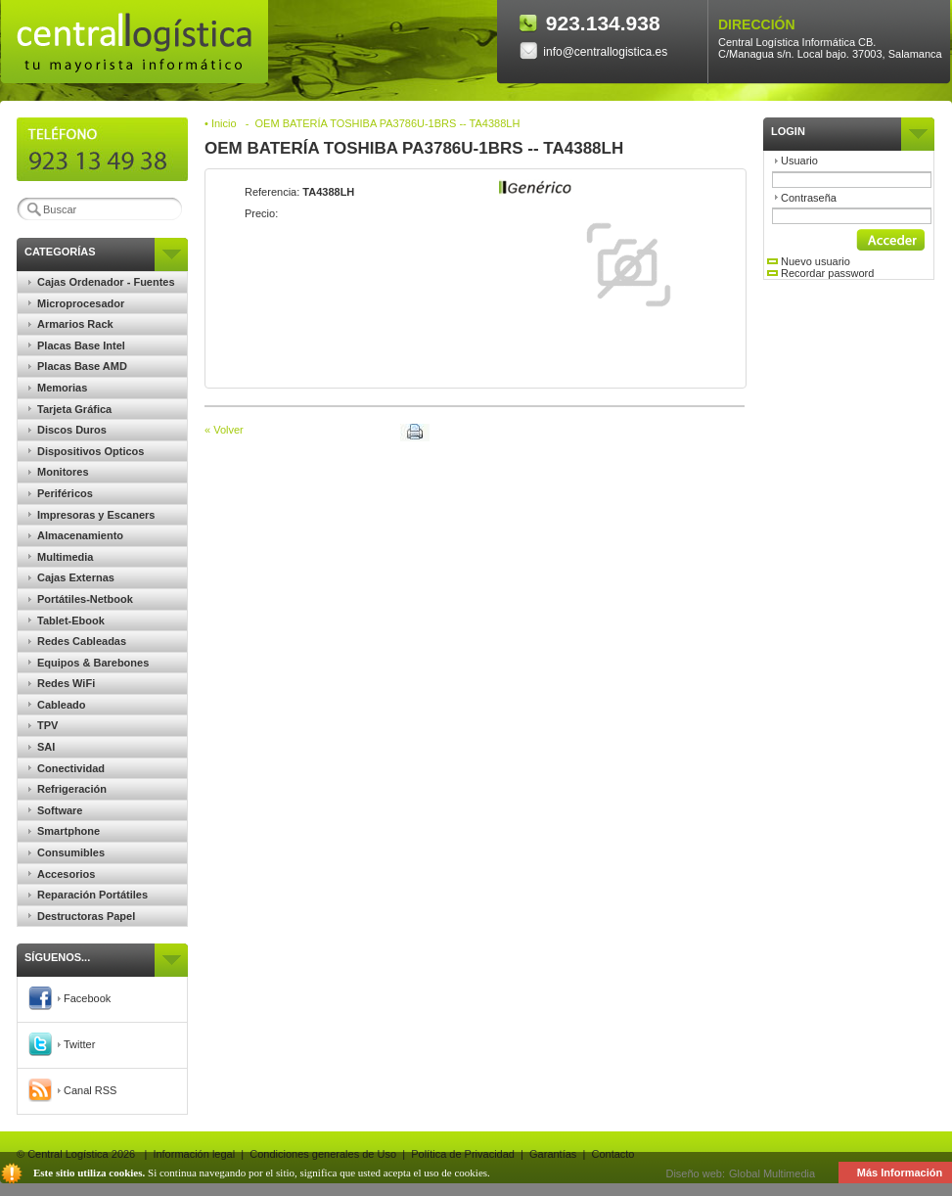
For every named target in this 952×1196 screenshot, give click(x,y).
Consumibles (66, 852)
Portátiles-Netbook (80, 599)
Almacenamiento (75, 535)
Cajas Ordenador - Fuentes (101, 282)
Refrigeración (67, 789)
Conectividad (66, 768)
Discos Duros (67, 430)
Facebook (69, 998)
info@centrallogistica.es (593, 52)
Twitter (61, 1044)
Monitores (58, 472)
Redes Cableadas (77, 641)
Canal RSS (72, 1090)
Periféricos (60, 493)
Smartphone (64, 831)
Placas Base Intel (76, 345)
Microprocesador (76, 303)
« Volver (224, 430)
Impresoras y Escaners (91, 515)
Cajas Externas (71, 577)
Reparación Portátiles (88, 894)
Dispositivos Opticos (86, 451)
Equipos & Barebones (88, 662)
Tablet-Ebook (66, 620)
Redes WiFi (61, 683)
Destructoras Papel (81, 916)
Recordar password (820, 273)
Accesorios (61, 874)
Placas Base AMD (77, 366)
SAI (41, 747)
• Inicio (220, 123)
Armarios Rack (70, 324)
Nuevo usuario (808, 261)
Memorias (57, 387)
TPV (43, 725)
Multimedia (60, 557)
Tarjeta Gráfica (70, 409)
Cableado (57, 705)
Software (55, 810)
